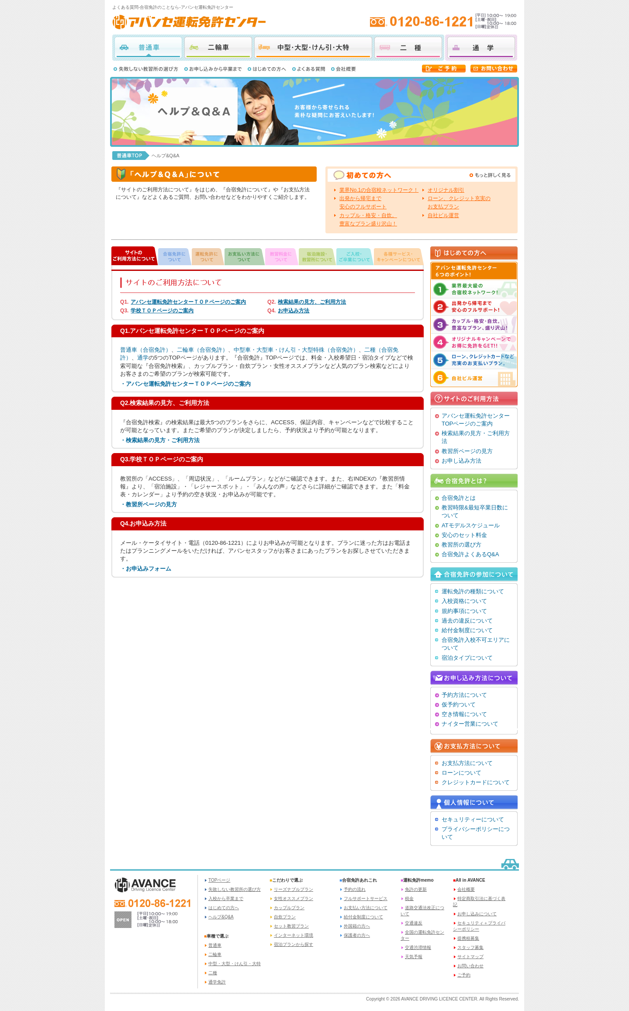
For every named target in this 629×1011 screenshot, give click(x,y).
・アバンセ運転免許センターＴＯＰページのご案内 (185, 384)
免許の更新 (416, 889)
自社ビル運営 (443, 215)
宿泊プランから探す (293, 944)
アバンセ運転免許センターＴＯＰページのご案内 (188, 302)
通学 (481, 48)
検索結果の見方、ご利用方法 (312, 302)
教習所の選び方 (461, 544)
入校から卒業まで (225, 898)
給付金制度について (467, 630)
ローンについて (461, 772)
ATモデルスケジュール (471, 525)
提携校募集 (468, 938)
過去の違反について (467, 620)
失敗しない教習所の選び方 (234, 889)
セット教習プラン (291, 926)
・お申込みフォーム (145, 568)
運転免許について (208, 255)
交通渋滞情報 (418, 947)
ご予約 (463, 975)
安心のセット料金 (464, 535)
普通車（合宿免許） (145, 349)
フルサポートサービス (365, 898)
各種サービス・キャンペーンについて (399, 255)
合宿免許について (175, 255)
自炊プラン (285, 916)
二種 (408, 48)
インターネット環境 (293, 935)
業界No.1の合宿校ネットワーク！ (378, 190)
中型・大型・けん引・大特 (313, 48)
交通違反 (413, 923)
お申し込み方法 (461, 460)
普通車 (148, 48)
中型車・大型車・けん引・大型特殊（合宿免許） (296, 349)
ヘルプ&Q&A (221, 916)
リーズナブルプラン (293, 889)
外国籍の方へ (357, 926)
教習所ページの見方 (467, 451)
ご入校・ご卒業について (355, 255)
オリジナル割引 (446, 190)
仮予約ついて (459, 704)
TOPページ (219, 880)
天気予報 (413, 956)
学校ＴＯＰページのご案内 (162, 311)
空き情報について (464, 714)
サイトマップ (470, 956)
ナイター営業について (470, 723)
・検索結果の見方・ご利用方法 (160, 440)
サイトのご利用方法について (134, 255)
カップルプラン (289, 907)
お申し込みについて (477, 913)
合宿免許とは (459, 498)
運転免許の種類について (473, 591)
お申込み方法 (293, 311)
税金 (409, 898)
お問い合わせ (470, 965)
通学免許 (217, 982)
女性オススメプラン (293, 898)
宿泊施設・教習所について (317, 255)
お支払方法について (467, 763)
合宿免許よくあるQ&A (470, 554)
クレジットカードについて (476, 782)
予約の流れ (355, 889)
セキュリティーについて (473, 819)
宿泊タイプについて (467, 657)
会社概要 (466, 889)
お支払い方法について (245, 255)
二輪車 (218, 48)
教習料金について (282, 255)
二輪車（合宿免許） (202, 349)
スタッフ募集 (470, 947)
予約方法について (464, 695)
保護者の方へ (357, 935)
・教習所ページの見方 (148, 504)
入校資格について (464, 601)
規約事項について (464, 611)
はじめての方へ (223, 907)
